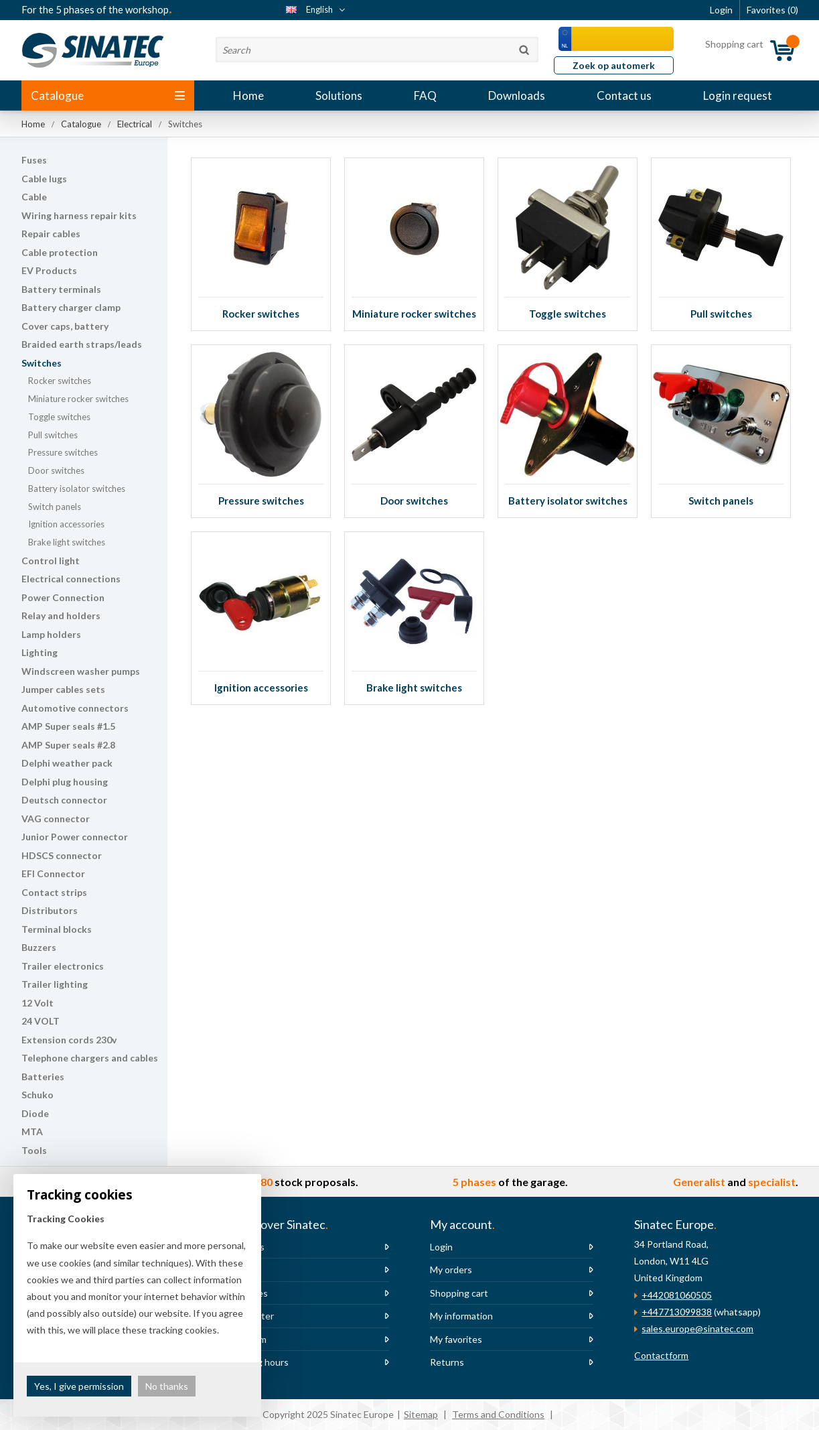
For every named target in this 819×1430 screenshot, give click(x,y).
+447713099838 (677, 1311)
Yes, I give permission (79, 1386)
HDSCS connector (61, 855)
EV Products (49, 270)
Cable (34, 196)
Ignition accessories (66, 524)
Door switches (56, 470)
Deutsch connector (64, 799)
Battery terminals (61, 289)
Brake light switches (66, 542)
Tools (34, 1150)
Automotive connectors (75, 708)
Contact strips (54, 892)
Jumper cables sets (63, 689)
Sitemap (421, 1414)
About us (245, 1246)
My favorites (456, 1339)
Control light (50, 560)
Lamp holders (51, 634)
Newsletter (250, 1315)
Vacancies (247, 1293)
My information (461, 1315)
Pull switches (53, 435)
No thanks (166, 1386)
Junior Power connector (74, 836)
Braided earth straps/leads (81, 344)
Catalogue (108, 95)
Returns (447, 1362)
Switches (41, 363)
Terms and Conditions (498, 1414)
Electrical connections (71, 578)
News (238, 1269)
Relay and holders (60, 615)
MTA (32, 1131)
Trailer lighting (54, 984)
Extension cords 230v (69, 1039)
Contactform (661, 1355)
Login (441, 1246)
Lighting (39, 652)
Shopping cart (459, 1293)
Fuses (34, 160)
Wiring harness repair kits (79, 215)
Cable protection (59, 252)
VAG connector (55, 818)
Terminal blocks (56, 929)
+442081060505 (677, 1295)
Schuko (37, 1094)
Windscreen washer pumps (80, 671)
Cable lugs (44, 178)
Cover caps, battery (64, 326)
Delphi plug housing (64, 781)
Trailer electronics (62, 966)
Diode (35, 1113)
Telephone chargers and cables (89, 1057)
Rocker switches (59, 380)
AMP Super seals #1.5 (68, 726)
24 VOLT (40, 1021)
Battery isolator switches (76, 488)
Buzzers (38, 947)
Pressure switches (63, 452)
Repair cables (50, 233)
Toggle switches (59, 416)
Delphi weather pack (67, 763)
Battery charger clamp (71, 307)
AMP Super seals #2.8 (68, 745)
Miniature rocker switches (78, 398)
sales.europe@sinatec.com (697, 1328)
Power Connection (62, 597)
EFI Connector (53, 873)
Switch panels (54, 506)
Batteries (42, 1076)
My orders (451, 1269)
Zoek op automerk (614, 65)
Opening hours (257, 1362)
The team (246, 1339)
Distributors (49, 910)
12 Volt (37, 1003)
